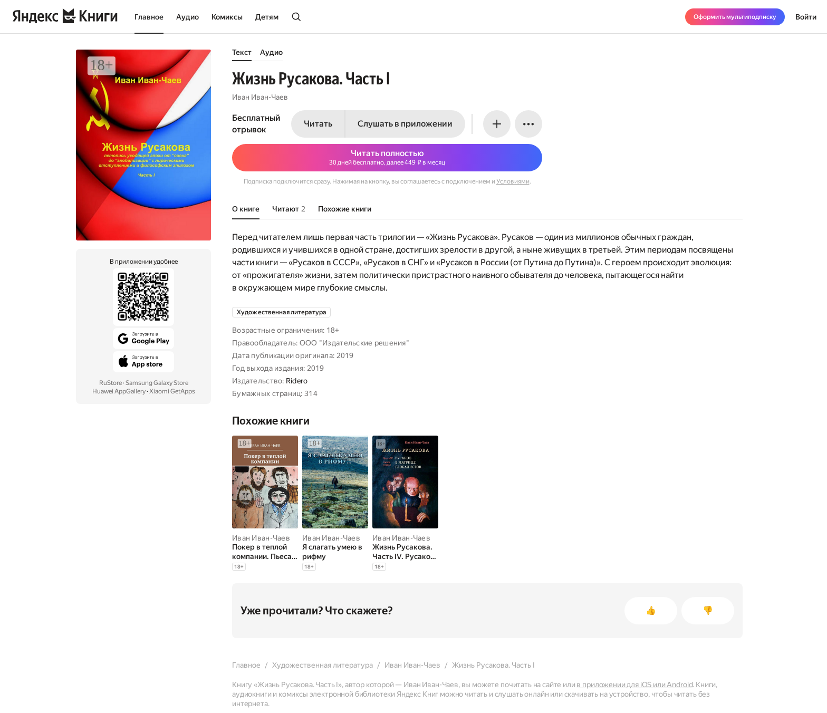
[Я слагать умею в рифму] (335, 551)
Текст (242, 52)
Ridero (297, 381)
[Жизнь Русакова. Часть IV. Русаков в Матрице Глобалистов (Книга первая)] (405, 551)
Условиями (513, 181)
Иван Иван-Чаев (260, 97)
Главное (149, 17)
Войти (805, 17)
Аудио (187, 17)
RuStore (110, 383)
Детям (266, 17)
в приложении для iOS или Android (634, 684)
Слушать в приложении (405, 124)
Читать (318, 124)
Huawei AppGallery (119, 391)
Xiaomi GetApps (172, 391)
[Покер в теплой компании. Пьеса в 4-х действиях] (265, 551)
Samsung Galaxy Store (157, 383)
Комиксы (227, 17)
